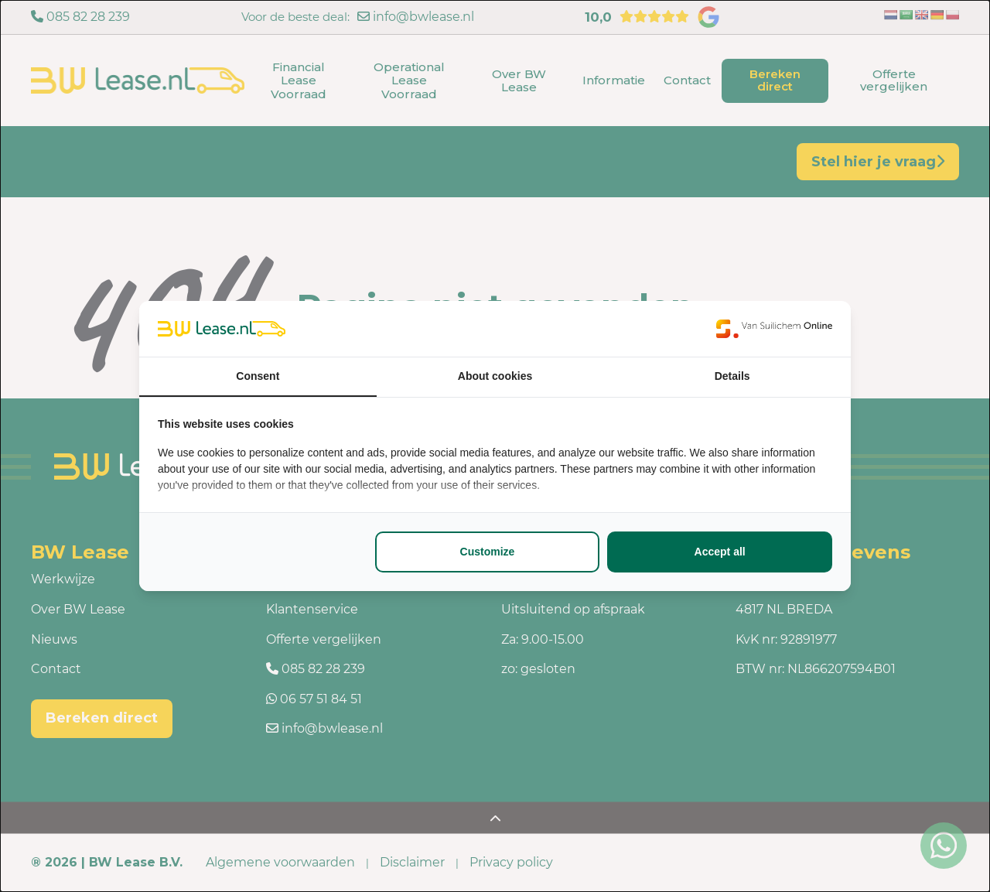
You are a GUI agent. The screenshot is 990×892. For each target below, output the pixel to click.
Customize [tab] (487, 551)
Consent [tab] (257, 376)
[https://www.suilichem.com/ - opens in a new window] (774, 329)
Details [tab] (732, 376)
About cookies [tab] (495, 376)
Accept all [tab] (720, 551)
